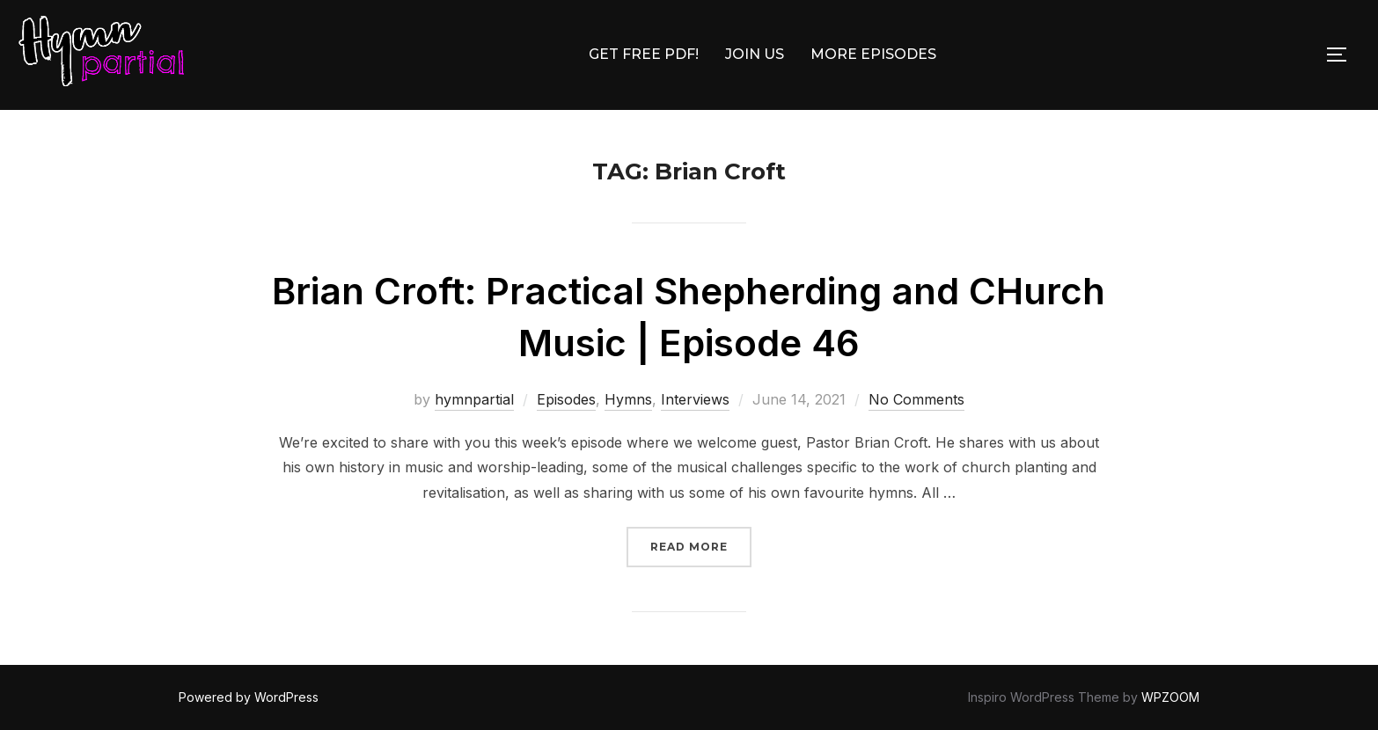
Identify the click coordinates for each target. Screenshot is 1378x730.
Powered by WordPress (249, 697)
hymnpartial (474, 399)
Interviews (695, 399)
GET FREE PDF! (644, 54)
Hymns (628, 399)
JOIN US (754, 54)
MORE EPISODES (873, 54)
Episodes (566, 399)
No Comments (916, 399)
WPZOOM (1170, 697)
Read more (700, 545)
